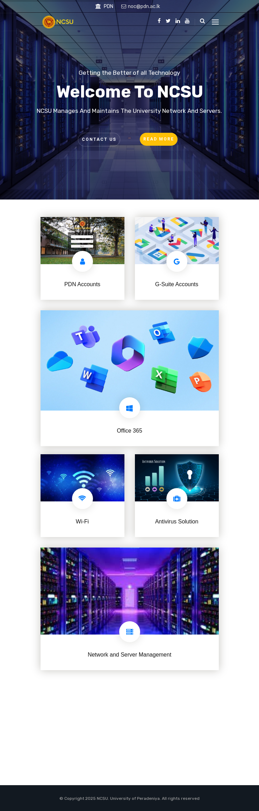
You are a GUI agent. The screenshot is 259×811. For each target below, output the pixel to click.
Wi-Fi (82, 521)
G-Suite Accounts (177, 284)
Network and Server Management (129, 655)
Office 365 (129, 431)
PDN (104, 6)
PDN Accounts (82, 284)
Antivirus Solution (177, 521)
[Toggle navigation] (215, 22)
